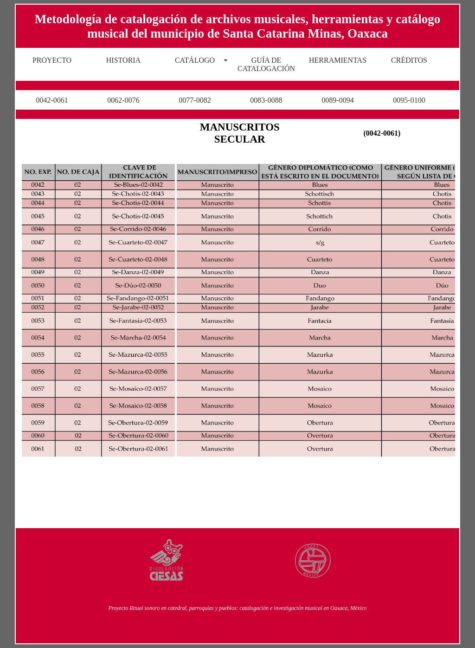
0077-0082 (195, 100)
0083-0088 (266, 100)
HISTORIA (123, 60)
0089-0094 (337, 100)
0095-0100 (409, 100)
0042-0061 (52, 100)
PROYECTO (51, 60)
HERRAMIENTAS (337, 60)
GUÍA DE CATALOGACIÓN (266, 64)
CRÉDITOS (409, 60)
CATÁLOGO (195, 60)
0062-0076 (123, 100)
